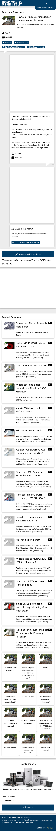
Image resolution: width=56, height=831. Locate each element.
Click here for (25, 242)
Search (28, 807)
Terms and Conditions (24, 822)
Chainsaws (18, 12)
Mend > (7, 12)
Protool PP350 (21, 42)
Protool (7, 42)
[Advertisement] (28, 83)
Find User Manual (36, 47)
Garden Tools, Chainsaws (13, 47)
